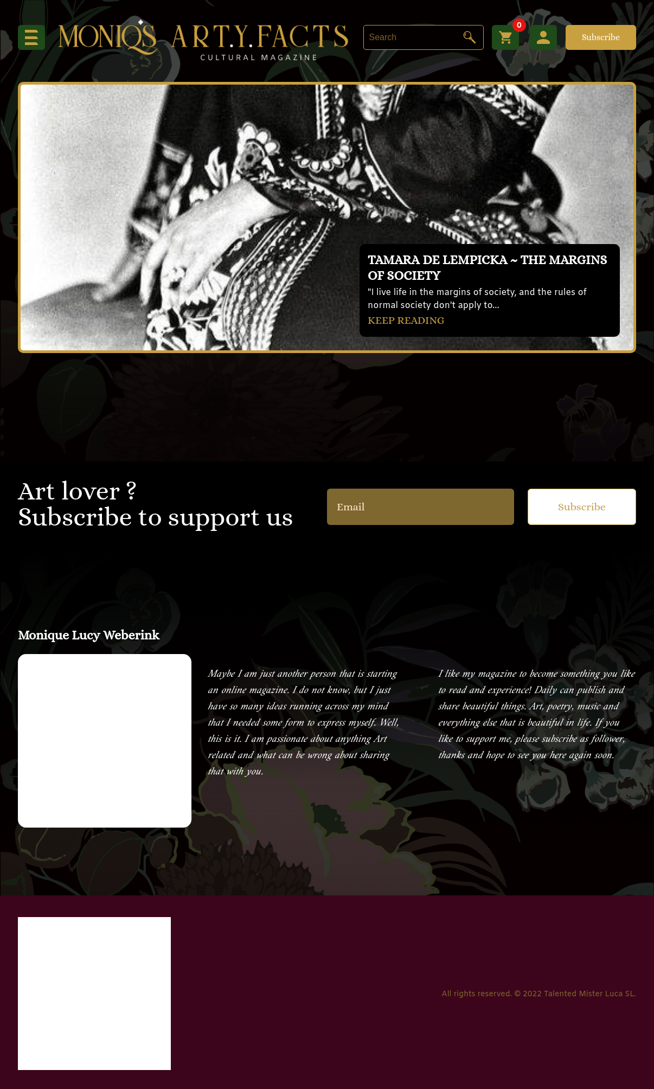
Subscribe (601, 37)
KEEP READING (406, 320)
